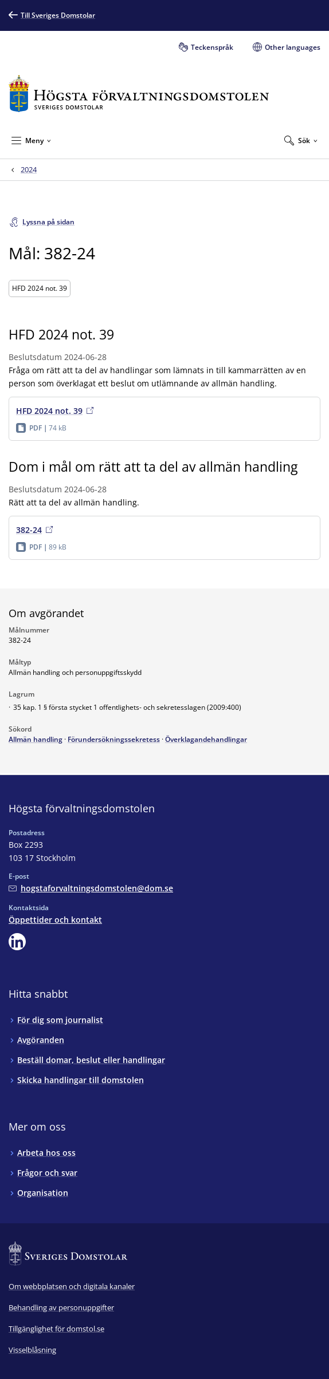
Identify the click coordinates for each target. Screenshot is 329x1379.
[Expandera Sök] (301, 140)
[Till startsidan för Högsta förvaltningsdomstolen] (139, 93)
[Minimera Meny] (31, 140)
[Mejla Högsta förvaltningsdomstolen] (91, 888)
